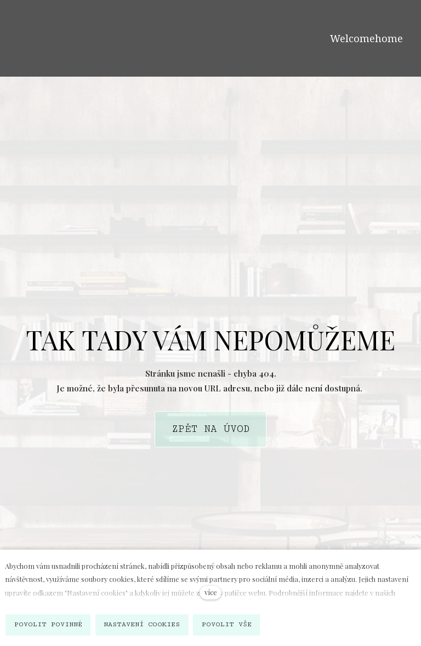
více (210, 592)
